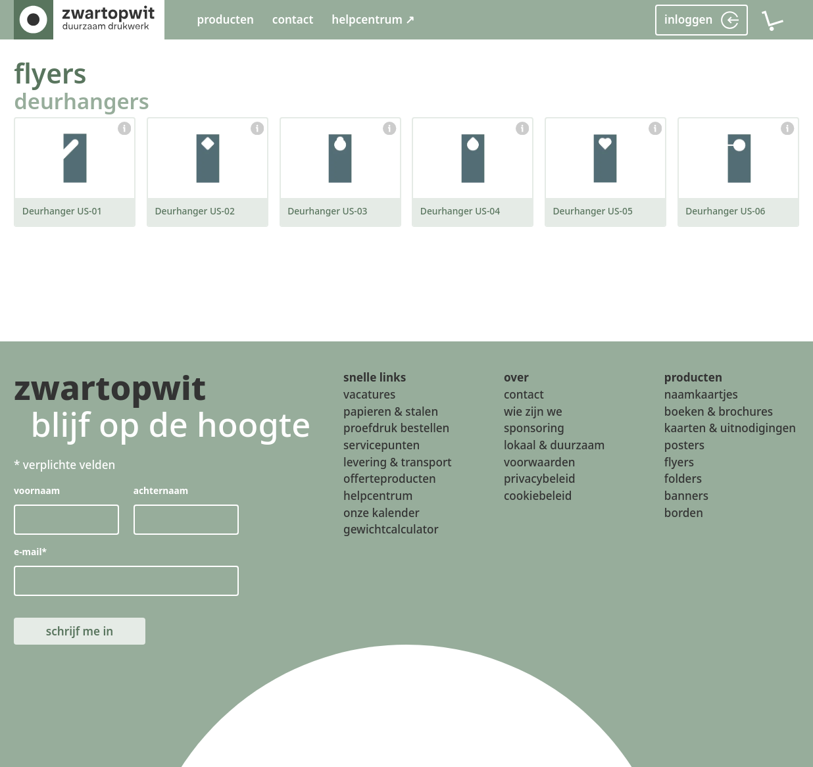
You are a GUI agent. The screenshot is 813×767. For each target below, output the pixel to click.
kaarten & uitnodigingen (730, 428)
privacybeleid (540, 479)
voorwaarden (540, 462)
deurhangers (81, 101)
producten (225, 19)
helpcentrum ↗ (373, 19)
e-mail (30, 551)
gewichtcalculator (391, 529)
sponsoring (534, 428)
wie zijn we (533, 411)
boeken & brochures (718, 411)
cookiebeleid (538, 495)
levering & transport (397, 462)
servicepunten (381, 445)
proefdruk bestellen (396, 428)
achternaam (161, 490)
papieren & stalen (390, 411)
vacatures (369, 395)
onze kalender (381, 512)
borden (683, 512)
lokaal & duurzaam (554, 445)
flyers (50, 73)
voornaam (37, 490)
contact (293, 19)
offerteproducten (389, 479)
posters (684, 445)
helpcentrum (377, 495)
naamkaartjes (701, 395)
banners (686, 495)
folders (683, 479)
